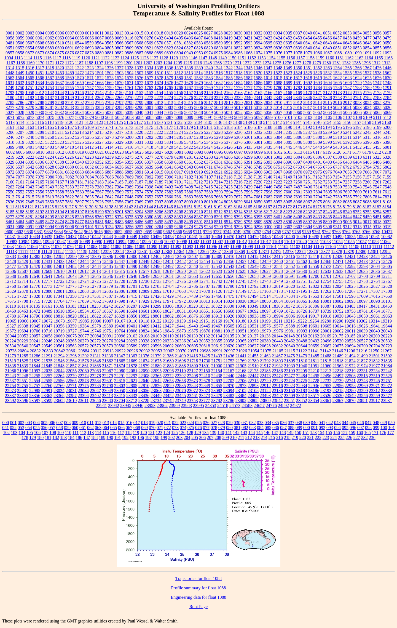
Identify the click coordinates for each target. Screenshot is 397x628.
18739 (325, 311)
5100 (278, 117)
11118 (34, 251)
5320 (29, 142)
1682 (218, 82)
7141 (277, 177)
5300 (238, 137)
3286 (99, 107)
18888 (204, 316)
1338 (188, 67)
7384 (119, 187)
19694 (22, 331)
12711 (386, 276)
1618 (307, 77)
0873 (39, 52)
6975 (317, 172)
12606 (10, 271)
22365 (156, 375)
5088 (179, 117)
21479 (301, 355)
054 (28, 427)
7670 (228, 197)
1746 (367, 82)
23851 (289, 400)
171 (375, 432)
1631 (10, 82)
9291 (228, 226)
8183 (376, 206)
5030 (39, 112)
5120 (69, 122)
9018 (377, 221)
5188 (268, 127)
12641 (46, 276)
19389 (107, 326)
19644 (386, 326)
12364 (178, 251)
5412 (89, 147)
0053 (347, 33)
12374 (300, 251)
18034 (253, 301)
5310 (337, 137)
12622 (204, 271)
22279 (107, 375)
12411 (240, 256)
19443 (192, 326)
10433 (22, 236)
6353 (109, 162)
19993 (301, 331)
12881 (59, 291)
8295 (49, 216)
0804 (99, 48)
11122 (58, 251)
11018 (277, 241)
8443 (337, 216)
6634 (109, 167)
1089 (347, 52)
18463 (22, 311)
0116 (129, 38)
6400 (307, 162)
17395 (119, 296)
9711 (197, 231)
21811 (313, 360)
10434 (34, 236)
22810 (143, 385)
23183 (301, 390)
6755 (317, 167)
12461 (289, 261)
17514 (265, 296)
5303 (268, 137)
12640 (34, 276)
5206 (10, 132)
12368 (227, 251)
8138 (108, 206)
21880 (156, 365)
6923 (238, 172)
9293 (238, 226)
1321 (69, 67)
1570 (79, 77)
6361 (188, 162)
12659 (265, 276)
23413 (107, 395)
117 (121, 432)
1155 (281, 57)
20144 (277, 336)
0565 (109, 43)
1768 (198, 87)
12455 (216, 261)
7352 (59, 187)
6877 (39, 172)
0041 (317, 33)
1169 (30, 62)
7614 (19, 197)
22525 (386, 375)
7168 (69, 182)
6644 (198, 167)
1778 (258, 87)
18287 (131, 306)
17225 (313, 291)
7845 (29, 201)
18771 (386, 311)
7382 (109, 187)
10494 (301, 236)
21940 (301, 365)
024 (190, 422)
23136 (277, 390)
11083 (92, 246)
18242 (107, 306)
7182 (89, 182)
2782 (367, 97)
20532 (386, 341)
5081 (109, 117)
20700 (362, 346)
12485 (107, 266)
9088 (19, 226)
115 (106, 432)
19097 (107, 321)
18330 (228, 306)
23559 (374, 395)
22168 (240, 370)
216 (279, 437)
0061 (39, 38)
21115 (289, 350)
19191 (253, 321)
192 (125, 437)
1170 (40, 62)
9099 (79, 226)
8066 (297, 201)
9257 (139, 226)
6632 (89, 167)
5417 (139, 147)
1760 (119, 87)
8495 (158, 221)
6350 (89, 162)
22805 (131, 385)
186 (79, 437)
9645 (88, 231)
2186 (39, 97)
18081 (325, 301)
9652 (118, 231)
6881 (59, 172)
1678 (188, 82)
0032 (258, 33)
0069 (119, 38)
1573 (109, 77)
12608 (34, 271)
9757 (286, 231)
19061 (374, 316)
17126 (216, 291)
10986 (48, 241)
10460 (180, 236)
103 (14, 432)
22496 (325, 375)
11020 (301, 241)
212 (248, 437)
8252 (357, 211)
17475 (228, 296)
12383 (10, 256)
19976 (277, 331)
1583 (208, 77)
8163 (228, 206)
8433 (317, 216)
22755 (22, 385)
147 (275, 432)
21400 (180, 355)
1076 (277, 52)
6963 (268, 172)
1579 (168, 77)
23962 (162, 405)
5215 (99, 132)
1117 (57, 57)
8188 (19, 211)
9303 (297, 226)
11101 (271, 246)
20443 (277, 341)
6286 (238, 157)
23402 (95, 395)
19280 (325, 321)
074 (183, 427)
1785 (327, 87)
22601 (107, 380)
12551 (277, 266)
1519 (248, 72)
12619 (168, 271)
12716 (34, 281)
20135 (228, 336)
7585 (178, 192)
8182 (367, 206)
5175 (148, 127)
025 (198, 422)
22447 (253, 375)
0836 (277, 48)
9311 (337, 226)
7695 (277, 197)
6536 (10, 167)
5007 (208, 107)
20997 (229, 350)
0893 (168, 52)
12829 (10, 291)
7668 (218, 197)
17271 (362, 291)
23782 (216, 400)
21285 (22, 355)
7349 (49, 187)
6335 (29, 162)
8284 (39, 216)
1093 (387, 52)
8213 (228, 211)
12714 (22, 281)
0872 (29, 52)
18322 (216, 306)
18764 (374, 311)
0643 (327, 43)
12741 (204, 281)
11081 (80, 246)
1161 (339, 57)
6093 (198, 152)
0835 (268, 48)
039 (306, 422)
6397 (297, 162)
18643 (192, 311)
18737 (313, 311)
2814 (178, 102)
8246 (337, 211)
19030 (338, 316)
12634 (350, 271)
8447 (357, 216)
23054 (131, 390)
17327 (22, 296)
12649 (143, 276)
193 (133, 437)
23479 (216, 395)
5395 (357, 142)
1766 (178, 87)
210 (233, 437)
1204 (167, 62)
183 (63, 437)
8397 (268, 216)
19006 (289, 316)
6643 (188, 167)
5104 (317, 117)
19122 (156, 321)
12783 (156, 286)
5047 (188, 112)
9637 (68, 231)
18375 (301, 306)
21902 (228, 365)
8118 (19, 206)
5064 (337, 112)
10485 (265, 236)
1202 (147, 62)
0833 (248, 48)
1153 (261, 57)
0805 (109, 48)
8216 (258, 211)
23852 (301, 400)
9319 (387, 226)
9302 (287, 226)
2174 (347, 92)
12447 (119, 261)
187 (86, 437)
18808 (46, 316)
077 (206, 427)
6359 (168, 162)
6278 (158, 157)
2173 (337, 92)
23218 (338, 390)
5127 (138, 122)
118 (128, 432)
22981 (22, 390)
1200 (128, 62)
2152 (139, 92)
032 (252, 422)
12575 (338, 266)
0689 (49, 48)
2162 (228, 92)
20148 (289, 336)
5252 (69, 137)
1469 (69, 72)
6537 (19, 167)
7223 (287, 182)
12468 (325, 261)
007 (59, 422)
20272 (95, 341)
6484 (357, 162)
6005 (20, 152)
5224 (178, 132)
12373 (288, 251)
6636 (119, 167)
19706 (34, 331)
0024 (188, 33)
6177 (357, 152)
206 (202, 437)
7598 (268, 192)
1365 (347, 67)
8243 (327, 211)
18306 (167, 306)
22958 (350, 385)
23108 (253, 390)
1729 (357, 82)
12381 (373, 251)
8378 (139, 216)
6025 (139, 152)
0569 (148, 43)
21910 (253, 365)
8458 (387, 216)
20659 (313, 346)
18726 (301, 311)
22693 (216, 380)
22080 (119, 370)
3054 (367, 102)
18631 (180, 311)
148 (282, 432)
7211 (188, 182)
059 (67, 427)
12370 (251, 251)
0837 (287, 48)
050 (391, 422)
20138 (264, 336)
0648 (367, 43)
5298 (218, 137)
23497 (277, 395)
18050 (265, 301)
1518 (238, 72)
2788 (39, 102)
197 (148, 437)
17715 (34, 301)
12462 (301, 261)
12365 (191, 251)
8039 (238, 201)
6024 (129, 152)
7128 (238, 177)
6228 (89, 157)
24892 (283, 405)
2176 (367, 92)
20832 (35, 350)
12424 (374, 256)
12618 (156, 271)
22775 (83, 385)
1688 (277, 82)
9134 (109, 226)
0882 (119, 52)
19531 (253, 326)
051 (5, 427)
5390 (327, 142)
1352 (317, 67)
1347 (268, 67)
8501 (198, 221)
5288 (198, 137)
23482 (228, 395)
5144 (297, 122)
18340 (240, 306)
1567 (49, 77)
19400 (119, 326)
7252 (317, 182)
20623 (240, 346)
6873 (19, 172)
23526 (325, 395)
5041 (148, 112)
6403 (327, 162)
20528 (374, 341)
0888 (148, 52)
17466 (216, 296)
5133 (188, 122)
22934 (301, 385)
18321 (204, 306)
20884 (83, 350)
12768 (10, 286)
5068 (377, 112)
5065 (347, 112)
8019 (208, 201)
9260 (148, 226)
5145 (307, 122)
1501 (99, 72)
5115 (30, 122)
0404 (168, 38)
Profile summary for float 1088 (198, 588)
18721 (289, 311)
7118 (228, 177)
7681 (258, 197)
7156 (357, 177)
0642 (317, 43)
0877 (79, 52)
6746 (228, 167)
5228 (218, 132)
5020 (337, 107)
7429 (248, 187)
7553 (29, 192)
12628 (277, 271)
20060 (59, 336)
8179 (347, 206)
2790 (59, 102)
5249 (39, 137)
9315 (367, 226)
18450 (386, 306)
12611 (71, 271)
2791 (69, 102)
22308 (143, 375)
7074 (10, 177)
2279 (218, 97)
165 (367, 432)
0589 (218, 43)
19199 (265, 321)
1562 (387, 72)
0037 (297, 33)
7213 (208, 182)
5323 (59, 142)
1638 (69, 82)
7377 (79, 187)
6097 (238, 152)
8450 (367, 216)
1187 (79, 62)
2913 (307, 102)
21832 (374, 360)
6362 (198, 162)
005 (44, 422)
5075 (49, 117)
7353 (69, 187)
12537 (180, 266)
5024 (367, 107)
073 (175, 427)
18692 (253, 311)
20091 (107, 336)
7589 (208, 192)
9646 (98, 231)
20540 (22, 346)
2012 (39, 92)
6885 (99, 172)
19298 (349, 321)
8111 (10, 206)
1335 (158, 67)
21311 (95, 355)
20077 (83, 336)
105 (29, 432)
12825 (350, 286)
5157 (356, 122)
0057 (387, 33)
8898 (317, 221)
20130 (192, 336)
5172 (119, 127)
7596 (248, 192)
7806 (367, 197)
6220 (19, 157)
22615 (119, 380)
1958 (29, 92)
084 (260, 427)
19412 (156, 326)
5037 (109, 112)
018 (144, 422)
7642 (109, 197)
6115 (307, 152)
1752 (39, 87)
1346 (258, 67)
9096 (69, 226)
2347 (317, 97)
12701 (325, 276)
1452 (49, 72)
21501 (374, 355)
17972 (180, 301)
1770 (218, 87)
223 (326, 437)
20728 (11, 350)
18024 (228, 301)
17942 (156, 301)
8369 (99, 216)
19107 (119, 321)
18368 (277, 306)
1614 (268, 77)
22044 (59, 370)
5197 (357, 127)
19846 (168, 331)
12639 (22, 276)
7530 (337, 187)
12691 (289, 276)
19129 (168, 321)
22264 (59, 375)
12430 (34, 261)
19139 (180, 321)
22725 (301, 380)
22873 (240, 385)
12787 (204, 286)
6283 (208, 157)
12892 (156, 291)
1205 (177, 62)
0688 (39, 48)
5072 (20, 117)
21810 (301, 360)
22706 (240, 380)
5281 (139, 137)
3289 (129, 107)
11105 (318, 246)
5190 (287, 127)
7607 (347, 192)
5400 (19, 147)
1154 (271, 57)
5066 (357, 112)
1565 (29, 77)
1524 (297, 72)
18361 (264, 306)
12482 (71, 266)
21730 (204, 360)
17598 (350, 296)
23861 (325, 400)
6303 (287, 157)
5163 (29, 127)
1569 (69, 77)
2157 (188, 92)
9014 (357, 221)
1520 (258, 72)
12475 (374, 261)
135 (205, 432)
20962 (168, 350)
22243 (10, 375)
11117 (23, 251)
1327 (119, 67)
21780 (253, 360)
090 (306, 427)
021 (167, 422)
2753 (337, 97)
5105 (327, 117)
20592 (143, 346)
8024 (218, 201)
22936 (313, 385)
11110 (365, 246)
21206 (349, 350)
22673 (192, 380)
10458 (168, 236)
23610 (71, 400)
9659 (147, 231)
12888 (131, 291)
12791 (240, 286)
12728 (119, 281)
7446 (268, 187)
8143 (138, 206)
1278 (306, 62)
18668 (228, 311)
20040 (374, 331)
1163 (359, 57)
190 (109, 437)
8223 (287, 211)
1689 (287, 82)
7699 (297, 197)
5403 (49, 147)
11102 (283, 246)
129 (197, 432)
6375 (208, 162)
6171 (347, 152)
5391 (337, 142)
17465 (204, 296)
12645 (95, 276)
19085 (83, 321)
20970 (180, 350)
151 (305, 432)
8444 (347, 216)
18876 (192, 316)
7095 (159, 177)
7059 (357, 172)
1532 (327, 72)
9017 (367, 221)
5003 (168, 107)
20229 (22, 341)
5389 (317, 142)
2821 (248, 102)
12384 (22, 256)
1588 (258, 77)
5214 (89, 132)
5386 (297, 142)
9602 (18, 231)
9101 (89, 226)
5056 (268, 112)
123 (159, 432)
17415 (131, 296)
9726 (207, 231)
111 (76, 432)
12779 (107, 286)
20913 (108, 350)
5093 (228, 117)
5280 (129, 137)
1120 (85, 57)
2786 (19, 102)
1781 (287, 87)
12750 (289, 281)
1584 (218, 77)
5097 (258, 117)
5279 (119, 137)
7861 (69, 201)
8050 (258, 201)
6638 (139, 167)
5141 (267, 122)
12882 (71, 291)
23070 (180, 390)
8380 (148, 216)
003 (28, 422)
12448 (131, 261)
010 (82, 422)
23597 (34, 400)
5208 (29, 132)
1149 (222, 57)
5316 (377, 137)
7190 (168, 182)
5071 (10, 117)
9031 (10, 226)
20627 (253, 346)
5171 (109, 127)
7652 (148, 197)
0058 (10, 38)
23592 (10, 400)
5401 (29, 147)
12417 (301, 256)
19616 (350, 326)
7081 (59, 177)
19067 (35, 321)
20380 (265, 341)
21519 (10, 360)
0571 (168, 43)
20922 (120, 350)
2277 (198, 97)
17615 (374, 296)
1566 (39, 77)
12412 (253, 256)
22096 (168, 370)
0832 (238, 48)
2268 (109, 97)
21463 (265, 355)
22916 (277, 385)
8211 (208, 211)
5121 (78, 122)
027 (214, 422)
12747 (253, 281)
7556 (39, 192)
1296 (366, 62)
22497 (338, 375)
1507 (139, 72)
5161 (10, 127)
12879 (34, 291)
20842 (59, 350)
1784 (317, 87)
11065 (20, 246)
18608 (156, 311)
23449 (156, 395)
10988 (72, 241)
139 (213, 432)
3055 (377, 102)
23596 (22, 400)
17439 (192, 296)
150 (298, 432)
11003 (205, 241)
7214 (218, 182)
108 (52, 432)
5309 (327, 137)
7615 (29, 197)
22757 (34, 385)
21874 (119, 365)
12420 (338, 256)
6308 (337, 157)
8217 (268, 211)
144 (251, 432)
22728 (313, 380)
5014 (277, 107)
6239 (109, 157)
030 (237, 422)
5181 (208, 127)
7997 (158, 201)
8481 (99, 221)
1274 (266, 62)
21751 (216, 360)
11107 (342, 246)
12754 (325, 281)
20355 (216, 341)
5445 (287, 147)
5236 (297, 132)
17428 (156, 296)
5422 (188, 147)
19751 (107, 331)
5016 (297, 107)
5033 (69, 112)
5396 (367, 142)
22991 (46, 390)
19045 (350, 316)
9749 (237, 231)
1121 (95, 57)
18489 (46, 311)
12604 (374, 266)
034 (268, 422)
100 (383, 427)
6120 (337, 152)
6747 (238, 167)
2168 (287, 92)
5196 (347, 127)
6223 (39, 157)
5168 (79, 127)
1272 (247, 62)
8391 (218, 216)
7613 (10, 197)
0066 (89, 38)
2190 (79, 97)
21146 (337, 350)
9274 (188, 226)
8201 (119, 211)
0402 (158, 38)
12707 (350, 276)
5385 (287, 142)
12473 (362, 261)
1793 (10, 92)
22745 (374, 380)
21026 (241, 350)
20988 (205, 350)
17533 (277, 296)
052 (13, 427)
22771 (71, 385)
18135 (34, 306)
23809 (265, 400)
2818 (218, 102)
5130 (158, 122)
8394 (248, 216)
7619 (49, 197)
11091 (164, 246)
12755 (338, 281)
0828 (198, 48)
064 (106, 427)
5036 (99, 112)
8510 (208, 221)
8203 (129, 211)
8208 (178, 211)
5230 (238, 132)
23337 (10, 395)
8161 (208, 206)
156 (336, 432)
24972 (295, 405)
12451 (168, 261)
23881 (362, 400)
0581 (178, 43)
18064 (289, 301)
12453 (192, 261)
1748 (387, 82)
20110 (168, 336)
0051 (327, 33)
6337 (49, 162)
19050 (362, 316)
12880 (46, 291)
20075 (71, 336)
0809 (129, 48)
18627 (168, 311)
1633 (29, 82)
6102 (278, 152)
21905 (240, 365)
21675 (156, 360)
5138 (237, 122)
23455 (180, 395)
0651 (10, 48)
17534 (289, 296)
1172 (59, 62)
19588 (289, 326)
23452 (168, 395)
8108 (387, 201)
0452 (287, 38)
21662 (107, 360)
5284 (168, 137)
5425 (218, 147)
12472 (350, 261)
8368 (89, 216)
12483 (83, 266)
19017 (313, 316)
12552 (289, 266)
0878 (89, 52)
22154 (216, 370)
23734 (156, 400)
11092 (175, 246)
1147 (202, 57)
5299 (228, 137)
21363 (131, 355)
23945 (125, 405)
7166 (49, 182)
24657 (259, 405)
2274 (168, 97)
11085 (116, 246)
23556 (362, 395)
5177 (168, 127)
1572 (99, 77)
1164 (368, 57)
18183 (70, 306)
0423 (268, 38)
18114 (22, 306)
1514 (198, 72)
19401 (131, 326)
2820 (238, 102)
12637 (386, 271)
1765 (168, 87)
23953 (149, 405)
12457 (240, 261)
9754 (266, 231)
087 (283, 427)
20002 (338, 331)
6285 (228, 157)
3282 (59, 107)
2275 (178, 97)
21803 (277, 360)
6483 (347, 162)
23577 (386, 395)
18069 (313, 301)
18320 (192, 306)
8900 (337, 221)
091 (314, 427)
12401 (143, 256)
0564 (99, 43)
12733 (156, 281)
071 (160, 427)
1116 (47, 57)
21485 (313, 355)
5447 (307, 147)
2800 (148, 102)
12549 (253, 266)
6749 (258, 167)
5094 (238, 117)
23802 (240, 400)
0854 (367, 48)
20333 (168, 341)
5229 (228, 132)
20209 (374, 336)
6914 (148, 172)
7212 (198, 182)
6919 (198, 172)
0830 (218, 48)
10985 (36, 241)
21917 (265, 365)
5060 (297, 112)
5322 (49, 142)
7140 (267, 177)
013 (106, 422)
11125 (70, 251)
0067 (99, 38)
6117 (317, 152)
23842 (277, 400)
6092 (188, 152)
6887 (109, 172)
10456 (156, 236)
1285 (356, 62)
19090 (95, 321)
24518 (222, 405)
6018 (69, 152)
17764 (59, 301)
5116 (39, 122)
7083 (79, 177)
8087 (357, 201)
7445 (258, 187)
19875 (192, 331)
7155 (347, 177)
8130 (89, 206)
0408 (208, 38)
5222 (158, 132)
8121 (29, 206)
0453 (297, 38)
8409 (307, 216)
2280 (228, 97)
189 (102, 437)
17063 (180, 291)
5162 (19, 127)
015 (121, 422)
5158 (366, 122)
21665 (119, 360)
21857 (71, 365)
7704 (317, 197)
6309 (347, 157)
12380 (360, 251)
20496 (325, 341)
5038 (119, 112)
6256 (119, 157)
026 (206, 422)
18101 (386, 301)
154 (321, 432)
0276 (148, 38)
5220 (139, 132)
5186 (248, 127)
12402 (156, 256)
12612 (83, 271)
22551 (22, 380)
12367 (215, 251)
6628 (49, 167)
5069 (387, 112)
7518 (327, 187)
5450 (337, 147)
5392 (347, 142)
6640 (158, 167)
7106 (198, 177)
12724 (83, 281)
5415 (119, 147)
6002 (10, 152)
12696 (301, 276)
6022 (109, 152)
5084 (139, 117)
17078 (204, 291)
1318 (49, 67)
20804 (23, 350)
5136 (217, 122)
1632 (19, 82)
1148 (212, 57)
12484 (95, 266)
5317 (387, 137)
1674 (158, 82)
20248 (59, 341)
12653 (192, 276)
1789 (367, 87)
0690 (59, 48)
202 (171, 437)
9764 (346, 231)
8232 (307, 211)
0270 (139, 38)
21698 (180, 360)
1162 (349, 57)
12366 (203, 251)
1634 (39, 82)
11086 (128, 246)
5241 (347, 132)
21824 (350, 360)
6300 (258, 157)
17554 (325, 296)
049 (383, 422)
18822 (95, 316)
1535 (347, 72)
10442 (95, 236)
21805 (289, 360)
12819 (277, 286)
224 (333, 437)
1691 (297, 82)
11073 (44, 246)
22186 (277, 370)
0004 (39, 33)
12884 (95, 291)
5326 (89, 142)
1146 (193, 57)
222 (318, 437)
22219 (350, 370)
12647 (119, 276)
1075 (268, 52)
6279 (168, 157)
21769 (240, 360)
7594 (228, 192)
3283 (69, 107)
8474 (59, 221)
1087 (327, 52)
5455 (377, 147)
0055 (367, 33)
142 (236, 432)
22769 (59, 385)
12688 (277, 276)
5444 (277, 147)
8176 (327, 206)
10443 (107, 236)
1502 (109, 72)
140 (221, 432)
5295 (208, 137)
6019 (79, 152)
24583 (247, 405)
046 (360, 422)
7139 (257, 177)
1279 (316, 62)
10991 (108, 241)
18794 (22, 316)
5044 (158, 112)
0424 (277, 38)
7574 (139, 192)
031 (245, 422)
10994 (133, 241)
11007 (217, 241)
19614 (338, 326)
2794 (89, 102)
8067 (307, 201)
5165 (49, 127)
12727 (107, 281)
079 (221, 427)
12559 (313, 266)
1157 (300, 57)
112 (83, 432)
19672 (10, 331)
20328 (143, 341)
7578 (158, 192)
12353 (106, 251)
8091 (377, 201)
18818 (59, 316)
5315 (367, 137)
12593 (362, 266)
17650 (386, 296)
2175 (357, 92)
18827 (107, 316)
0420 (238, 38)
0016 (148, 33)
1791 (387, 87)
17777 (71, 301)
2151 (129, 92)
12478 (22, 266)
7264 (19, 187)
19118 (143, 321)
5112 (387, 117)
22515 (362, 375)
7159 (386, 177)
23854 (313, 400)
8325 (69, 216)
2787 (29, 102)
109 (60, 432)
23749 (180, 400)
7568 (109, 192)
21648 (95, 360)
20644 (301, 346)
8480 (89, 221)
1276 (286, 62)
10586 (362, 236)
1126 (144, 57)
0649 (377, 43)
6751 (277, 167)
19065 (10, 321)
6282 (198, 157)
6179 (367, 152)
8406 (287, 216)
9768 (376, 231)
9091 (29, 226)
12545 (240, 266)
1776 (238, 87)
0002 (19, 33)
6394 (277, 162)
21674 (143, 360)
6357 (148, 162)
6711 (208, 167)
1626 (377, 77)
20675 (338, 346)
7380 (99, 187)
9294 (248, 226)
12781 (131, 286)
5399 (10, 147)
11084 (104, 246)
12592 (350, 266)
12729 (131, 281)
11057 (361, 241)
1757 (89, 87)
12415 (277, 256)
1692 (307, 82)
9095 (59, 226)
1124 (124, 57)
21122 (301, 350)
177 (390, 432)
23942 (113, 405)
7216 (238, 182)
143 (244, 432)
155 (329, 432)
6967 (277, 172)
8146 (168, 206)
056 (44, 427)
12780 (119, 286)
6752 (287, 167)
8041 (248, 201)
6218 (386, 152)
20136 (240, 336)
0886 (129, 52)
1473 (89, 72)
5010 (238, 107)
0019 (168, 33)
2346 (307, 97)
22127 (192, 370)
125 (174, 432)
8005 (168, 201)
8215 (248, 211)
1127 (154, 57)
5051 (228, 112)
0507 (29, 43)
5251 (59, 137)
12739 (192, 281)
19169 (216, 321)
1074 (258, 52)
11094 (199, 246)
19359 (71, 326)
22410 (204, 375)
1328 (129, 67)
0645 (347, 43)
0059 (19, 38)
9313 (357, 226)
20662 (325, 346)
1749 (10, 87)
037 (291, 422)
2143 (49, 92)
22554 (34, 380)
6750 (268, 167)
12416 (289, 256)
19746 (95, 331)
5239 (327, 132)
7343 (29, 187)
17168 (265, 291)
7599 (277, 192)
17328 (34, 296)
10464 (216, 236)
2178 (377, 92)
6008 (30, 152)
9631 (38, 231)
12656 (228, 276)
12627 (265, 271)
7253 (327, 182)
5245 (387, 132)
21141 (313, 350)
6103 (288, 152)
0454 (307, 38)
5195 (337, 127)
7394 (139, 187)
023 (183, 422)
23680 (107, 400)
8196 (69, 211)
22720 (265, 380)
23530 (338, 395)
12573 (325, 266)
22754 (10, 385)
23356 (34, 395)
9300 (268, 226)
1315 (19, 67)
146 (267, 432)
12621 (192, 271)
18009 (192, 301)
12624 (228, 271)
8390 (208, 216)
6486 (377, 162)
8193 (49, 211)
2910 (277, 102)
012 (98, 422)
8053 (277, 201)
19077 (71, 321)
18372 (289, 306)
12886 (119, 291)
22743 (362, 380)
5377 (228, 142)
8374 (119, 216)
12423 (362, 256)
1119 (76, 57)
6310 (357, 157)
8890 (287, 221)
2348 (327, 97)
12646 (107, 276)
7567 (99, 192)
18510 (59, 311)
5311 (347, 137)
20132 (204, 336)
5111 (377, 117)
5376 (218, 142)
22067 (107, 370)
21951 (313, 365)
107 (45, 432)
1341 (218, 67)
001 (13, 422)
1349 (287, 67)
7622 (69, 197)
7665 (198, 197)
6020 (89, 152)
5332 (148, 142)
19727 (71, 331)
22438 (216, 375)
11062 (385, 241)
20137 (252, 336)
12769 (22, 286)
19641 (374, 326)
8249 (347, 211)
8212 (218, 211)
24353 (210, 405)
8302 (59, 216)
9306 (327, 226)
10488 (277, 236)
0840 (307, 48)
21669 (131, 360)
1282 (346, 62)
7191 (178, 182)
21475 (289, 355)
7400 (158, 187)
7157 (367, 177)
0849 (327, 48)
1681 (208, 82)
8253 (367, 211)
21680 (168, 360)
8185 (10, 211)
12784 (168, 286)
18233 (95, 306)
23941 (101, 405)
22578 (83, 380)
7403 (168, 187)
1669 (109, 82)
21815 (325, 360)
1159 (320, 57)
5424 (208, 147)
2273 (158, 97)
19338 (22, 326)
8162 (218, 206)
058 (59, 427)
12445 (95, 261)
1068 (248, 52)
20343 (192, 341)
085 (268, 427)
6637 (129, 167)
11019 (289, 241)
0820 (139, 48)
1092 (377, 52)
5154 (327, 122)
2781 (357, 97)
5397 (377, 142)
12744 (228, 281)
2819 (228, 102)
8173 (297, 206)
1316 (29, 67)
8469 (39, 221)
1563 (10, 77)
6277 (148, 157)
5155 (336, 122)
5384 (277, 142)
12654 (204, 276)
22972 (386, 385)
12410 (228, 256)
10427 (387, 231)
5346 (208, 142)
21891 (204, 365)
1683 (228, 82)
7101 (179, 177)
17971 (168, 301)
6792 (347, 167)
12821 (301, 286)
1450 (29, 72)
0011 (99, 33)
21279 (10, 355)
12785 (180, 286)
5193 (317, 127)
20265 (71, 341)
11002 (193, 241)
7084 (89, 177)
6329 (10, 162)
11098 (235, 246)
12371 (263, 251)
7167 (59, 182)
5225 (188, 132)
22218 (338, 370)
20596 (156, 346)
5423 (198, 147)
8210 (198, 211)
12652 (180, 276)
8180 (357, 206)
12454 (204, 261)
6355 (129, 162)
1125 (134, 57)
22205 (301, 370)
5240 (337, 132)
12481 (59, 266)
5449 (327, 147)
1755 (69, 87)
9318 (377, 226)
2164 (248, 92)
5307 (307, 137)
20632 (277, 346)
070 (152, 427)
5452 (357, 147)
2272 (148, 97)
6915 (158, 172)
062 (90, 427)
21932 (277, 365)
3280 (39, 107)
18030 (240, 301)
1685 (248, 82)
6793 (357, 167)
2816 (198, 102)
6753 (297, 167)
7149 (287, 177)
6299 (248, 157)
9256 (129, 226)
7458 (277, 187)
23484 (240, 395)
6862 (387, 167)
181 (48, 437)
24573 (234, 405)
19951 (240, 331)
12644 (83, 276)
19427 (168, 326)
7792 (357, 197)
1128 (164, 57)
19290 (337, 321)
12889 (143, 291)
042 (329, 422)
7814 (377, 197)
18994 (277, 316)
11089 (140, 246)
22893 (253, 385)
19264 (313, 321)
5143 (287, 122)
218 (287, 437)
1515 (208, 72)
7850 (49, 201)
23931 (386, 400)
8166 (257, 206)
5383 (268, 142)
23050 (119, 390)
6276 (139, 157)
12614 (107, 271)
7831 (387, 197)
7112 (218, 177)
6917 (178, 172)
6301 (268, 157)
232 (364, 437)
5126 (128, 122)
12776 (83, 286)
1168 (20, 62)
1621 (327, 77)
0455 (317, 38)
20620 (228, 346)
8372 (109, 216)
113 (90, 432)
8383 (178, 216)
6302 (277, 157)
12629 (289, 271)
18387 (325, 306)
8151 (188, 206)
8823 (277, 221)
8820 (268, 221)
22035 (46, 370)
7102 (188, 177)
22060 (83, 370)
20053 (22, 336)
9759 (306, 231)
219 (295, 437)
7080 (49, 177)
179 (32, 437)
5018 (317, 107)
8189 (29, 211)
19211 (277, 321)
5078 (79, 117)
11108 (354, 246)
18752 (338, 311)
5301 (248, 137)
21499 (362, 355)
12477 (10, 266)
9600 (8, 231)
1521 (268, 72)
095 (345, 427)
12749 (277, 281)
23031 (71, 390)
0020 (178, 33)
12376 (312, 251)
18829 (119, 316)
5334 (168, 142)
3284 (79, 107)
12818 (265, 286)
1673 (148, 82)
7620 (59, 197)
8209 (188, 211)
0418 (218, 38)
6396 (287, 162)
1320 (59, 67)
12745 (240, 281)
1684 (238, 82)
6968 (287, 172)
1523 (287, 72)
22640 (143, 380)
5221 (148, 132)
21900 (216, 365)
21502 (386, 355)
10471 (240, 236)
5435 (268, 147)
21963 (338, 365)
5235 (287, 132)
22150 (204, 370)
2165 (258, 92)
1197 (98, 62)
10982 (386, 236)
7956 (119, 201)
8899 (327, 221)
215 (272, 437)
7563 (79, 192)
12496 (156, 266)
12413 (265, 256)
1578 (158, 77)
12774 (59, 286)
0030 (238, 33)
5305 (287, 137)
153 (313, 432)
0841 (317, 48)
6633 (99, 167)
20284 (119, 341)
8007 (178, 201)
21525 (22, 360)
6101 (268, 152)
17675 (10, 301)
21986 (10, 370)
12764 (374, 281)
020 (160, 422)
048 (376, 422)
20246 (46, 341)
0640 (297, 43)
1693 (317, 82)
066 (121, 427)
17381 (95, 296)
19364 (83, 326)
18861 (156, 316)
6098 (248, 152)
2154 (158, 92)
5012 (258, 107)
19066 (22, 321)
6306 (317, 157)
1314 (10, 67)
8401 (277, 216)
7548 (387, 187)
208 (217, 437)
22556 (59, 380)
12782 (143, 286)
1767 (188, 87)
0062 (49, 38)
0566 (119, 43)
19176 (228, 321)
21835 (386, 360)
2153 (148, 92)
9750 (247, 231)
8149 (178, 206)
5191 (297, 127)
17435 (180, 296)
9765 (356, 231)
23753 (192, 400)
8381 (158, 216)
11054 (337, 241)
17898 (119, 301)
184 (71, 437)
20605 (192, 346)
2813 (168, 102)
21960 (325, 365)
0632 (277, 43)
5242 (357, 132)
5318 (10, 142)
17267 (350, 291)
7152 (317, 177)
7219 (248, 182)
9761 (316, 231)
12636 (374, 271)
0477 (367, 38)
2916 (337, 102)
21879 (143, 365)
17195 (301, 291)
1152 (251, 57)
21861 (83, 365)
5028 (19, 112)
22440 (228, 375)
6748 (248, 167)
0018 (158, 33)
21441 (240, 355)
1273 (257, 62)
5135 (207, 122)
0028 (218, 33)
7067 (377, 172)
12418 (313, 256)
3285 (89, 107)
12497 (168, 266)
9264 (158, 226)
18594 (131, 311)
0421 (248, 38)
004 (36, 422)
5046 (178, 112)
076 (198, 427)
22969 (362, 385)
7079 (40, 177)
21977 (374, 365)
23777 (204, 400)
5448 (317, 147)
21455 (253, 355)
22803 (119, 385)
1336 (168, 67)
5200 (387, 127)
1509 (148, 72)
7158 (376, 177)
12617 (143, 271)
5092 (218, 117)
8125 (49, 206)
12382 (385, 251)
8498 (178, 221)
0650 (387, 43)
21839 (22, 365)
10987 (60, 241)
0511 (69, 43)
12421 (350, 256)
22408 (192, 375)
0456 (327, 38)
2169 (297, 92)
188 (94, 437)
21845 (46, 365)
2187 (49, 97)
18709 (277, 311)
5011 (248, 107)
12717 (46, 281)
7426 (238, 187)
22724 (289, 380)
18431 (374, 306)
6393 (268, 162)
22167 (228, 370)
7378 (89, 187)
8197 (79, 211)
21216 (361, 350)
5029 (29, 112)
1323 (89, 67)
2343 (277, 97)
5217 (119, 132)
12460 (277, 261)
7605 (327, 192)
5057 (277, 112)
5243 (367, 132)
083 (252, 427)
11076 (68, 246)
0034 (277, 33)
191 (117, 437)
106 (37, 432)
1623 (347, 77)
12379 (348, 251)
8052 (268, 201)
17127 (228, 291)
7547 (377, 187)
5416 (129, 147)
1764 (158, 87)
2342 (268, 97)
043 (337, 422)
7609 (357, 192)
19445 (204, 326)
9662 (167, 231)
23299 (362, 390)
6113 (298, 152)
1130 (183, 57)
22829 (168, 385)
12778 (95, 286)
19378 (95, 326)
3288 (119, 107)
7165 (39, 182)
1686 (258, 82)
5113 (10, 122)
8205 (148, 211)
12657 (240, 276)
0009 (79, 33)
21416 (192, 355)
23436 (143, 395)
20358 (228, 341)
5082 (119, 117)
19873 (180, 331)
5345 (198, 142)
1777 (248, 87)
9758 (296, 231)
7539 (347, 187)
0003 (29, 33)
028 (221, 422)
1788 (357, 87)
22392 (180, 375)
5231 (248, 132)
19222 (301, 321)
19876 (204, 331)
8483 (119, 221)
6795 (377, 167)
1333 (139, 67)
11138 (82, 251)
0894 (178, 52)
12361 (142, 251)
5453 (367, 147)
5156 (346, 122)
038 (299, 422)
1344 (238, 67)
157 (344, 432)
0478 (377, 38)
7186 (129, 182)
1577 (148, 77)
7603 (307, 192)
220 (302, 437)
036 (283, 422)
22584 (95, 380)
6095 (218, 152)
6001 (387, 147)
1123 (115, 57)
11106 (330, 246)
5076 (59, 117)
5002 (158, 107)
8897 (307, 221)
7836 (10, 201)
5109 (367, 117)
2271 (139, 97)
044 (345, 422)
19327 (10, 326)
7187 (139, 182)
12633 (338, 271)
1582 (198, 77)
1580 (178, 77)
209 (225, 437)
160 (359, 432)
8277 (10, 216)
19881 (216, 331)
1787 (347, 87)
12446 (107, 261)
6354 (119, 162)
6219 (10, 157)
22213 (325, 370)
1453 (59, 72)
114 (98, 432)
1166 (388, 57)
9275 (198, 226)
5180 (198, 127)
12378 (336, 251)
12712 (10, 281)
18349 (252, 306)
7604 (317, 192)
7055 (347, 172)
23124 (265, 390)
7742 (327, 197)
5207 (19, 132)
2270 (129, 97)
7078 (30, 177)
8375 (129, 216)
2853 (258, 102)
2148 (99, 92)
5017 (307, 107)
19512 (240, 326)
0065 (79, 38)
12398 (119, 256)
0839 (297, 48)
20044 (10, 336)
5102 (298, 117)
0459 (357, 38)
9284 (208, 226)
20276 (107, 341)
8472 (49, 221)
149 (290, 432)
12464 (313, 261)
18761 (362, 311)
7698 (287, 197)
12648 (131, 276)
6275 (129, 157)
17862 (95, 301)
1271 (237, 62)
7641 (99, 197)
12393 (83, 256)
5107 (347, 117)
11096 (211, 246)
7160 (10, 182)
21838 (10, 365)
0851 (337, 48)
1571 (89, 77)
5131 (168, 122)
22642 (156, 380)
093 (329, 427)
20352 (204, 341)
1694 (327, 82)
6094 (208, 152)
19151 (204, 321)
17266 (338, 291)
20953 (156, 350)
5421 (178, 147)
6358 (158, 162)
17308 (386, 291)
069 (144, 427)
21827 (362, 360)
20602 (168, 346)
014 (113, 422)
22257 (46, 375)
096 (353, 427)
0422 (258, 38)
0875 (59, 52)
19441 (180, 326)
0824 (178, 48)
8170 (277, 206)
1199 (118, 62)
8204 (139, 211)
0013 (119, 33)
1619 (317, 77)
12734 (168, 281)
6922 (228, 172)
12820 (289, 286)
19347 (46, 326)
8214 (238, 211)
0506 (19, 43)
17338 (46, 296)
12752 (313, 281)
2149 (109, 92)
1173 (69, 62)
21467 (277, 355)
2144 (59, 92)
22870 (228, 385)
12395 (95, 256)
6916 (168, 172)
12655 (216, 276)
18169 (58, 306)
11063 (8, 246)
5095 (248, 117)
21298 (71, 355)
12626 (253, 271)
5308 (317, 137)
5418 (148, 147)
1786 (337, 87)
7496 (307, 187)
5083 (129, 117)
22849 (204, 385)
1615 (277, 77)
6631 (79, 167)
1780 (277, 87)
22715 (253, 380)
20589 (131, 346)
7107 (208, 177)
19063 (386, 316)
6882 (69, 172)
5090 (198, 117)
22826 (156, 385)
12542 (216, 266)
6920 (208, 172)
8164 (238, 206)
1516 (218, 72)
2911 (287, 102)
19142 (192, 321)
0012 (109, 33)
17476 (240, 296)
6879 (49, 172)
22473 (265, 375)
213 (256, 437)
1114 (28, 57)
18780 (10, 316)
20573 (95, 346)
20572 (83, 346)
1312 (376, 62)
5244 (377, 132)
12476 (386, 261)
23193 (325, 390)
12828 (386, 286)
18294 (143, 306)
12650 (156, 276)
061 (82, 427)
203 (179, 437)
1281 (336, 62)
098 (368, 427)
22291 (119, 375)
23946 (137, 405)
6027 (159, 152)
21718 (192, 360)
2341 (258, 97)
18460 (10, 311)
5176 (158, 127)
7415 (208, 187)
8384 (188, 216)
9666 (177, 231)
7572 (129, 192)
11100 (259, 246)
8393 (238, 216)
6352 (99, 162)
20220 (386, 336)
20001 (325, 331)
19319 (386, 321)
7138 (247, 177)
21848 (59, 365)
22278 (95, 375)
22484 (301, 375)
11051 (313, 241)
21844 (34, 365)
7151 (307, 177)
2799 (139, 102)
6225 (59, 157)
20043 (386, 331)
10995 (145, 241)
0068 (109, 38)
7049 (337, 172)
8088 (367, 201)
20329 (156, 341)
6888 (119, 172)
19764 (119, 331)
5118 (49, 122)
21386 (168, 355)
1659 (79, 82)
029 (229, 422)
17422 (143, 296)
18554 (83, 311)
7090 (139, 177)
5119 (59, 122)
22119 (180, 370)
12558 (301, 266)
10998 (181, 241)
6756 (327, 167)
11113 (11, 251)
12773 (46, 286)
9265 (168, 226)
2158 (198, 92)
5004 (178, 107)
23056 (143, 390)
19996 (313, 331)
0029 (228, 33)
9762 (326, 231)
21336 (107, 355)
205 (194, 437)
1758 (99, 87)
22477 (289, 375)
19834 (143, 331)
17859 (83, 301)
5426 (228, 147)
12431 (46, 261)
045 (353, 422)
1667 (89, 82)
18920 (228, 316)
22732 (325, 380)
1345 (248, 67)
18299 (155, 306)
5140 (257, 122)
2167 (277, 92)
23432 (131, 395)
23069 (168, 390)
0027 (208, 33)
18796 (34, 316)
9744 (227, 231)
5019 (327, 107)
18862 (168, 316)
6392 (258, 162)
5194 (327, 127)
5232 (258, 132)
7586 (188, 192)
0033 (268, 33)
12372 (275, 251)
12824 (338, 286)
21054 (253, 350)
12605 (386, 266)
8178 (337, 206)
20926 (132, 350)
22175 (253, 370)
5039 (129, 112)
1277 (296, 62)
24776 (271, 405)
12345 (94, 251)
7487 (297, 187)
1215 (187, 62)
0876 (69, 52)
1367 (367, 67)
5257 (99, 137)
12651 (168, 276)
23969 (174, 405)
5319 (19, 142)
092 (322, 427)
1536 (357, 72)
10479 (253, 236)
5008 (218, 107)
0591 (228, 43)
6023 (119, 152)
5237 (307, 132)
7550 (10, 192)
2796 (109, 102)
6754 (307, 167)
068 (136, 427)
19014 (301, 316)
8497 (168, 221)
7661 (178, 197)
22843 (192, 385)
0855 (377, 48)
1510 (158, 72)
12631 (313, 271)
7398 (148, 187)
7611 (377, 192)
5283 (158, 137)
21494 (350, 355)
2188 (59, 97)
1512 (178, 72)
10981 (374, 236)
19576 (265, 326)
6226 (69, 157)
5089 (188, 117)
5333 (158, 142)
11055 (349, 241)
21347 (119, 355)
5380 (248, 142)
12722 (59, 281)
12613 (95, 271)
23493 (265, 395)
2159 (208, 92)
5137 (227, 122)
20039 (362, 331)
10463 (204, 236)
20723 (386, 346)
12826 (362, 286)
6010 (40, 152)
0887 (139, 52)
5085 (149, 117)
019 (152, 422)
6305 (307, 157)
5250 (49, 137)
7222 (277, 182)
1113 (18, 57)
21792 (265, 360)
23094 (228, 390)
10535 (350, 236)
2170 (307, 92)
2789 (49, 102)
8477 (79, 221)
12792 (253, 286)
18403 (349, 306)
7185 (119, 182)
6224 (49, 157)
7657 (158, 197)
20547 (34, 346)
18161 (46, 306)
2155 (168, 92)
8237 (317, 211)
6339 (69, 162)
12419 (325, 256)
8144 (148, 206)
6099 (258, 152)
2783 (377, 97)
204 (187, 437)
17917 (131, 301)
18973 (265, 316)
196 (140, 437)
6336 (39, 162)
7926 (99, 201)
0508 (39, 43)
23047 (95, 390)
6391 (248, 162)
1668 (99, 82)
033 (260, 422)
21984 (386, 365)
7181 (79, 182)
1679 (198, 82)
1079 (307, 52)
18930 (240, 316)
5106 (337, 117)
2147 (89, 92)
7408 (188, 187)
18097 (362, 301)
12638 (10, 276)
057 (52, 427)
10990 (96, 241)
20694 (350, 346)
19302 (362, 321)
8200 (109, 211)
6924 (248, 172)
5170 (99, 127)
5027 (10, 112)
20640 (289, 346)
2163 (238, 92)
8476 (69, 221)
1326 (109, 67)
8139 (118, 206)
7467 (287, 187)
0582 (188, 43)
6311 (367, 157)
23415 (119, 395)
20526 (350, 341)
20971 (192, 350)
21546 (59, 360)
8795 (248, 221)
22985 (34, 390)
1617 (297, 77)
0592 (238, 43)
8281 (29, 216)
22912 (265, 385)
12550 (265, 266)
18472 (34, 311)
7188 (148, 182)
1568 (59, 77)
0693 (89, 48)
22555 (46, 380)
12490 (131, 266)
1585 (228, 77)
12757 (350, 281)
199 (163, 437)
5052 (238, 112)
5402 (39, 147)
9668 (187, 231)
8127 (69, 206)
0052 (337, 33)
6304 (297, 157)
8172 (287, 206)
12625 (240, 271)
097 (360, 427)
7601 (297, 192)
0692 (79, 48)
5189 (277, 127)
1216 (197, 62)
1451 (39, 72)
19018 (325, 316)
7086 (109, 177)
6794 (367, 167)
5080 (99, 117)
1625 (367, 77)
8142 (128, 206)
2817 (208, 102)
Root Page (198, 606)
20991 (217, 350)
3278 (19, 107)
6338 (59, 162)
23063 (156, 390)
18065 (301, 301)
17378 (83, 296)
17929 (143, 301)
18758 (350, 311)
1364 (337, 67)
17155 (253, 291)
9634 (58, 231)
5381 (258, 142)
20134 (216, 336)
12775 (71, 286)
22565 (71, 380)
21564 (71, 360)
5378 (238, 142)
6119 (327, 152)
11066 (32, 246)
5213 (79, 132)
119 (136, 432)
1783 (307, 87)
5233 (268, 132)
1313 (386, 62)
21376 (143, 355)
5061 (307, 112)
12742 (216, 281)
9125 (99, 226)
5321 (39, 142)
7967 (129, 201)
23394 (83, 395)
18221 (82, 306)
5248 (29, 137)
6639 (148, 167)
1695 (337, 82)
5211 (59, 132)
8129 (79, 206)
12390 (71, 256)
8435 (327, 216)
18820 (71, 316)
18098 (374, 301)
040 (314, 422)
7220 (258, 182)
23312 (374, 390)
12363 (166, 251)
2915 (327, 102)
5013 (268, 107)
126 (182, 432)
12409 (216, 256)
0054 (357, 33)
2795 (99, 102)
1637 (59, 82)
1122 (105, 57)
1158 (310, 57)
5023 (357, 107)
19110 (132, 321)
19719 (59, 331)
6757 (337, 167)
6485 (367, 162)
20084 (95, 336)
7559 (69, 192)
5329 (119, 142)
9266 (178, 226)
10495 (313, 236)
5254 (79, 137)
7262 (387, 182)
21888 (180, 365)
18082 (338, 301)
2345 (297, 97)
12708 (362, 276)
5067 (367, 112)
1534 (337, 72)
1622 (337, 77)
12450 (156, 261)
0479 (387, 38)
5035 (89, 112)
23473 (204, 395)
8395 (258, 216)
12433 (59, 261)
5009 (228, 107)
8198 (89, 211)
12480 (46, 266)
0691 (69, 48)
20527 (362, 341)
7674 (248, 197)
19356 (59, 326)
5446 (297, 147)
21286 (34, 355)
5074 (40, 117)
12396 (107, 256)
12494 (143, 266)
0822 (158, 48)
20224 (10, 341)
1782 (297, 87)
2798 (129, 102)
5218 (129, 132)
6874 (29, 172)
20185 (349, 336)
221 (310, 437)
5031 (49, 112)
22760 (46, 385)
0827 (188, 48)
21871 (107, 365)
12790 (228, 286)
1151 (242, 57)
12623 (216, 271)
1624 (357, 77)
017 (136, 422)
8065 (287, 201)
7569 (119, 192)
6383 (238, 162)
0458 (347, 38)
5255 (89, 137)
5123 (98, 122)
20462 (289, 341)
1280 (326, 62)
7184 (109, 182)
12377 (324, 251)
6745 (218, 167)
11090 (151, 246)
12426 (386, 256)
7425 (228, 187)
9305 (317, 226)
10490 (289, 236)
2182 (29, 97)
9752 (257, 231)
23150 (289, 390)
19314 (374, 321)
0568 (139, 43)
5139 (247, 122)
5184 (238, 127)
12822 (313, 286)
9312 (347, 226)
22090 (143, 370)
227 (356, 437)
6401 (317, 162)
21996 (22, 370)
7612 (387, 192)
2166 (268, 92)
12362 (154, 251)
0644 (337, 43)
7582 (168, 192)
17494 (253, 296)
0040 (307, 33)
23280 (350, 390)
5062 (317, 112)
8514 (228, 221)
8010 (198, 201)
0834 (258, 48)
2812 (158, 102)
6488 (387, 162)
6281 (188, 157)
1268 (217, 62)
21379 (156, 355)
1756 (79, 87)
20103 (132, 336)
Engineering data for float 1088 (198, 597)
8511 (218, 221)
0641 (307, 43)
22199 (289, 370)
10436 (59, 236)
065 (113, 427)
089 (299, 427)
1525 (307, 72)
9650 (108, 231)
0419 (228, 38)
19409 (143, 326)
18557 (95, 311)
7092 (149, 177)
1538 (377, 72)
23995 (198, 405)
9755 (276, 231)
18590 (119, 311)
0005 (49, 33)
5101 (288, 117)
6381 (218, 162)
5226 (198, 132)
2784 (387, 97)
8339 (79, 216)
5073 (30, 117)
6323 (377, 157)
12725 (95, 281)
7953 (109, 201)
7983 (148, 201)
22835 (180, 385)
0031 (248, 33)
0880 (99, 52)
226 (349, 437)
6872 (10, 172)
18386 (313, 306)
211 (241, 437)
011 (90, 422)
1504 (129, 72)
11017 (265, 241)
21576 (83, 360)
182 (55, 437)
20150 (301, 336)
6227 (79, 157)
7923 (89, 201)
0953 (198, 52)
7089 (129, 177)
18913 (216, 316)
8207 (168, 211)
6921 (218, 172)
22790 (107, 385)
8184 (386, 206)
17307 (374, 291)
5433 (248, 147)
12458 (253, 261)
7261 (377, 182)
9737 (217, 231)
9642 (78, 231)
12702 (338, 276)
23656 (95, 400)
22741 (350, 380)
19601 (313, 326)
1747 (377, 82)
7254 (337, 182)
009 (75, 422)
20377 (253, 341)
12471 (338, 261)
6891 (139, 172)
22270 (71, 375)
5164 (39, 127)
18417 (362, 306)
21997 (34, 370)
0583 (198, 43)
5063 (327, 112)
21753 (228, 360)
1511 (168, 72)
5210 (49, 132)
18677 (240, 311)
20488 (301, 341)
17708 (22, 301)
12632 (325, 271)
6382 (228, 162)
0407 (198, 38)
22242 (386, 370)
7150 (297, 177)
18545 (71, 311)
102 (6, 432)
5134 (198, 122)
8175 (317, 206)
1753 (49, 87)
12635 (362, 271)
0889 (158, 52)
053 (21, 427)
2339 (238, 97)
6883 (79, 172)
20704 (374, 346)
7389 (129, 187)
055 (36, 427)
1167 (11, 62)
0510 (59, 43)
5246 (10, 137)
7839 (19, 201)
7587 (198, 192)
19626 (362, 326)
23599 (46, 400)
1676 (168, 82)
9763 (336, 231)
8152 (198, 206)
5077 (69, 117)
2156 (178, 92)
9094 (49, 226)
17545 (301, 296)
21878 (131, 365)
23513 (301, 395)
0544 (79, 43)
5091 (208, 117)
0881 (109, 52)
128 (190, 432)
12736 (180, 281)
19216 (289, 321)
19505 (228, 326)
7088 (119, 177)
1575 (129, 77)
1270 (227, 62)
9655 (128, 231)
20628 (265, 346)
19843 (156, 331)
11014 (253, 241)
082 (245, 427)
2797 (119, 102)
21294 (59, 355)
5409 (59, 147)
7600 (287, 192)
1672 (139, 82)
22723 (277, 380)
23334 (386, 390)
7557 (49, 192)
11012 (241, 241)
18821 (83, 316)
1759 (109, 87)
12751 (301, 281)
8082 (337, 201)
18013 (204, 301)
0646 (357, 43)
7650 (139, 197)
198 (156, 437)
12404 (168, 256)
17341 (59, 296)
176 (383, 432)
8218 (277, 211)
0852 (347, 48)
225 (341, 437)
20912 (95, 350)
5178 (178, 127)
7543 (357, 187)
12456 (228, 261)
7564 (89, 192)
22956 (338, 385)
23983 (186, 405)
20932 (144, 350)
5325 (79, 142)
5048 (198, 112)
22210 (313, 370)
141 (228, 432)
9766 (366, 231)
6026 (149, 152)
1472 (79, 72)
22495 (313, 375)
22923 (289, 385)
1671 (129, 82)
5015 (287, 107)
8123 (39, 206)
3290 (139, 107)
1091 (367, 52)
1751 (29, 87)
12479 (34, 266)
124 (166, 432)
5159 (376, 122)
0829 (208, 48)
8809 (258, 221)
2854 (268, 102)
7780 (337, 197)
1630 (387, 77)
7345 (39, 187)
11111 (377, 246)
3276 (387, 102)
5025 (377, 107)
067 (129, 427)
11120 (46, 251)
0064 (69, 38)
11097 (223, 246)
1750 (19, 87)
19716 (46, 331)
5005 (188, 107)
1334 (148, 67)
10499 (338, 236)
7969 (139, 201)
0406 (188, 38)
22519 (374, 375)
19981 (289, 331)
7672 (238, 197)
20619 (216, 346)
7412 (198, 187)
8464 (19, 221)
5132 (178, 122)
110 (68, 432)
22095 (156, 370)
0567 (129, 43)
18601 (143, 311)
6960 (258, 172)
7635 (89, 197)
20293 (131, 341)
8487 (148, 221)
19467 (216, 326)
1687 (268, 82)
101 (391, 427)
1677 (178, 82)
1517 (228, 72)
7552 (19, 192)
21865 (95, 365)
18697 (265, 311)
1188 (89, 62)
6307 (327, 157)
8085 (347, 201)
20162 (313, 336)
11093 (188, 246)
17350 (71, 296)
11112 (388, 246)
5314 (357, 137)
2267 (99, 97)
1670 (119, 82)
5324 (69, 142)
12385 (34, 256)
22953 (325, 385)
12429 (22, 261)
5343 (188, 142)
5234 (277, 132)
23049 (107, 390)
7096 (169, 177)
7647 (119, 197)
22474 (277, 375)
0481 (10, 43)
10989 (84, 241)
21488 (325, 355)
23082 (216, 390)
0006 (59, 33)
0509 (49, 43)
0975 (218, 52)
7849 (39, 201)
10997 (169, 241)
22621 (131, 380)
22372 (168, 375)
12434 (71, 261)
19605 (325, 326)
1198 (108, 62)
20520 (338, 341)
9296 (258, 226)
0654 (29, 48)
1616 (287, 77)
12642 (59, 276)
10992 (121, 241)
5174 (139, 127)
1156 (290, 57)
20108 (144, 336)
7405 (178, 187)
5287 (188, 137)
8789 (238, 221)
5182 (218, 127)
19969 (253, 331)
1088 (337, 52)
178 (25, 437)
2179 (387, 92)
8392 (228, 216)
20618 (204, 346)
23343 (22, 395)
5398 (387, 142)
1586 (238, 77)
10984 (23, 241)
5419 (158, 147)
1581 (188, 77)
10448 (119, 236)
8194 (59, 211)
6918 (188, 172)
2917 (347, 102)
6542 (29, 167)
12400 (131, 256)
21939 (289, 365)
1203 (157, 62)
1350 (297, 67)
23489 (253, 395)
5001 (148, 107)
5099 (268, 117)
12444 (83, 261)
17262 (325, 291)
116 (113, 432)
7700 (307, 197)
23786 (228, 400)
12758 (362, 281)
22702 (228, 380)
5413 (99, 147)
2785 (10, 102)
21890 (192, 365)
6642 (178, 167)
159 (352, 432)
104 (21, 432)
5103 (308, 117)
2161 (218, 92)
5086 (159, 117)
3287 (109, 107)
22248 (22, 375)
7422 (218, 187)
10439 (83, 236)
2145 (69, 92)
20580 (119, 346)
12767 (386, 281)
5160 (386, 122)
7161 (19, 182)
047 (368, 422)
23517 (313, 395)
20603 (180, 346)
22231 (362, 370)
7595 (238, 192)
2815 (188, 102)
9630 (28, 231)
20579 (107, 346)
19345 (34, 326)
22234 (374, 370)
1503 (119, 72)
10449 (131, 236)
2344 (287, 97)
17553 (313, 296)
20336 (180, 341)
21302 (83, 355)
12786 (192, 286)
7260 (367, 182)
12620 (180, 271)
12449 (143, 261)
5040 (139, 112)
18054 (277, 301)
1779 (268, 87)
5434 (258, 147)
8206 (158, 211)
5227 (208, 132)
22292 (131, 375)
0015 (139, 33)
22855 (216, 385)
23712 (131, 400)
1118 (66, 57)
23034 (83, 390)
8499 (188, 221)
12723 (71, 281)
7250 (297, 182)
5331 (139, 142)
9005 (347, 221)
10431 (10, 236)
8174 (307, 206)
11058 (373, 241)
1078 (297, 52)
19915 (228, 331)
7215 (228, 182)
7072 (387, 172)
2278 (208, 97)
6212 (376, 152)
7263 (10, 187)
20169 (325, 336)
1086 (317, 52)
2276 (188, 97)
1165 (378, 57)
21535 (46, 360)
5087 (169, 117)
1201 (137, 62)
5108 (357, 117)
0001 (10, 33)
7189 (158, 182)
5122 (88, 122)
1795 (19, 92)
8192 (39, 211)
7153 (327, 177)
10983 (11, 241)
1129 (173, 57)
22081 (131, 370)
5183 (228, 127)
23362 (46, 395)
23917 (374, 400)
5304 (277, 137)
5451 (347, 147)
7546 (367, 187)
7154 (337, 177)
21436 (228, 355)
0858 (19, 52)
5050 (218, 112)
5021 (347, 107)
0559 (89, 43)
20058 (47, 336)
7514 (317, 187)
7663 (188, 197)
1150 (232, 57)
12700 (313, 276)
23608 (59, 400)
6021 (99, 152)
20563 (71, 346)
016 (129, 422)
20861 (71, 350)
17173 (277, 291)
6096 (228, 152)
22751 (386, 380)
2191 (89, 97)
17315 (10, 296)
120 (143, 432)
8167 (267, 206)
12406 (180, 256)
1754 (59, 87)
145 (259, 432)
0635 (287, 43)
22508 (350, 375)
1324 (99, 67)
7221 (268, 182)
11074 (56, 246)
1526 (317, 72)
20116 (180, 336)
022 (175, 422)
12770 (34, 286)
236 (372, 437)
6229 (99, 157)
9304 (307, 226)
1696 (347, 82)
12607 (22, 271)
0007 (69, 33)
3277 (10, 107)
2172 (327, 92)
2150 (119, 92)
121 (151, 432)
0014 (129, 33)
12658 (253, 276)
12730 (143, 281)
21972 (350, 365)
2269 (119, 97)
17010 (168, 291)
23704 (119, 400)
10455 (143, 236)
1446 (387, 67)
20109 (156, 336)
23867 (338, 400)
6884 (89, 172)
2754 (347, 97)
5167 (69, 127)
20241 (34, 341)
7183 (99, 182)
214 (264, 437)
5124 (108, 122)
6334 (19, 162)
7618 (39, 197)
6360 (178, 162)
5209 (39, 132)
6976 (327, 172)
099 (376, 427)
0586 (208, 43)
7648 (129, 197)
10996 (157, 241)
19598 (301, 326)
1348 (277, 67)
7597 (258, 192)
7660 (168, 197)
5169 (89, 127)
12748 (265, 281)
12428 (10, 261)
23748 (168, 400)
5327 (99, 142)
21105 (277, 350)
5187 (258, 127)
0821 (148, 48)
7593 (218, 192)
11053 (325, 241)
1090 (357, 52)
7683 (268, 197)
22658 (180, 380)
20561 (59, 346)
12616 (131, 271)
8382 (168, 216)
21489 (338, 355)
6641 (168, 167)
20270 (83, 341)
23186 (313, 390)
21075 (265, 350)
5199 (377, 127)
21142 (325, 350)
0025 (198, 33)
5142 (277, 122)
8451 (377, 216)
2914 (317, 102)
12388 (59, 256)
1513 (188, 72)
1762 (139, 87)
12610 (59, 271)
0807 (119, 48)
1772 (228, 87)
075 (190, 427)
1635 (49, 82)
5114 (20, 122)
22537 (10, 380)
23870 (350, 400)
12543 (228, 266)
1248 (207, 62)
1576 (139, 77)
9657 (137, 231)
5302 (258, 137)
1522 (277, 72)
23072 (192, 390)
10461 (192, 236)
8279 (19, 216)
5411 (79, 147)
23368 (59, 395)
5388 (307, 142)
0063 (59, 38)
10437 (71, 236)
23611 (83, 400)
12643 (71, 276)
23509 (289, 395)
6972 (307, 172)
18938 (253, 316)
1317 (39, 67)
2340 (248, 97)
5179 (188, 127)
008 (67, 422)
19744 (83, 331)
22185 (265, 370)
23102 (240, 390)
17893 (107, 301)
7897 (79, 201)
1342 (228, 67)
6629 (59, 167)
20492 (313, 341)
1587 (248, 77)
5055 (258, 112)
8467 (29, 221)
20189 (362, 336)
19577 (277, 326)
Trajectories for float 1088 (198, 578)
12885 (107, 291)
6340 (79, 162)
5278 (109, 137)
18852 (143, 316)
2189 (69, 97)
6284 (218, 157)
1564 (19, 77)
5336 (178, 142)
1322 (79, 67)
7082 (69, 177)
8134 (99, 206)
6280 (178, 157)
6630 (69, 167)
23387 (71, 395)
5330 (129, 142)
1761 (129, 87)
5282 (148, 137)
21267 (385, 350)
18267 (119, 306)
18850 (131, 316)
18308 (180, 306)
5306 (297, 137)
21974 (362, 365)
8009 (188, 201)
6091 (179, 152)
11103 (295, 246)
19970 (265, 331)
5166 (59, 127)
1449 (19, 72)
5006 (198, 107)
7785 (347, 197)
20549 (46, 346)
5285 (178, 137)
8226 (297, 211)
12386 (46, 256)
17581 (338, 296)
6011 (49, 152)
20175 (337, 336)
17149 (240, 291)
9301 (277, 226)
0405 (178, 38)
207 (210, 437)
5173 (129, 127)
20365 (240, 341)
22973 (10, 390)
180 (40, 437)
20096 (119, 336)
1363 (327, 67)
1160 (330, 57)
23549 (350, 395)
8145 (158, 206)
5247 (19, 137)
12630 (301, 271)
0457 (337, 38)
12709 (374, 276)
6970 (297, 172)
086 (275, 427)
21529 (34, 360)
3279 (29, 107)
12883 (83, 291)
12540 (192, 266)
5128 (148, 122)
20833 (47, 350)
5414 (109, 147)
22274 (83, 375)
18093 (350, 301)
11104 (306, 246)
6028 (169, 152)
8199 (99, 211)
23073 (204, 390)
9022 (387, 221)
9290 (218, 226)
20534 (10, 346)
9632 (48, 231)
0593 (248, 43)
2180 (10, 97)
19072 (47, 321)
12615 (119, 271)
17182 (289, 291)
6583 (39, 167)
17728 (46, 301)
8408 (297, 216)
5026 (387, 107)
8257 (387, 211)
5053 (248, 112)
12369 (239, 251)
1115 (37, 57)
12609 (46, 271)
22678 (204, 380)
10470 (228, 236)
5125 (118, 122)
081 (237, 427)
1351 (307, 67)
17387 (107, 296)
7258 (357, 182)
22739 (338, 380)
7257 (347, 182)
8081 (327, 201)
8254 (377, 211)
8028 (228, 201)
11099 (247, 246)
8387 (198, 216)
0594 (258, 43)
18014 (216, 301)
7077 (20, 177)
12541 (204, 266)
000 (5, 422)
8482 (109, 221)
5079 (89, 117)
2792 (79, 102)
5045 (168, 112)
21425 (204, 355)
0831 (228, 48)
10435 (46, 236)
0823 (168, 48)
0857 (10, 52)
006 (52, 422)
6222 (29, 157)
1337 (178, 67)
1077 (287, 52)
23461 (192, 395)
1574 (119, 77)
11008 (229, 241)
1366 (357, 67)
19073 (59, 321)
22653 (168, 380)
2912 (297, 102)
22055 (71, 370)
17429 (168, 296)
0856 (387, 48)
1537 (367, 72)
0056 (377, 33)
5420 (168, 147)
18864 (180, 316)
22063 (95, 370)
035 (275, 422)
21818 (338, 360)
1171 (49, 62)
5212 (69, 132)
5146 (317, 122)
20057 (35, 336)
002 (21, 422)
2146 (79, 92)
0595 (268, 43)
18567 (107, 311)
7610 (367, 192)
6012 (59, 152)
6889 (129, 172)
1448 (10, 72)
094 (337, 427)
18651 (204, 311)
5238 (317, 132)
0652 (19, 48)
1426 (377, 67)
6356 (139, 162)
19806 (131, 331)
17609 (362, 296)
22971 (374, 385)
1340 (208, 67)
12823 (325, 286)
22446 (240, 375)
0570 (158, 43)
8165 (247, 206)
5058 (287, 112)
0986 (238, 52)
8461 (10, 221)
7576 (148, 192)
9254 (119, 226)
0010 (89, 33)
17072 (192, 291)
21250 (373, 350)
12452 (180, 261)
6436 (337, 162)
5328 (109, 142)
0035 (287, 33)
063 (98, 427)
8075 (317, 201)
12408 (204, 256)
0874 (49, 52)
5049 (208, 112)
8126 (59, 206)
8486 (139, 221)
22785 (95, 385)
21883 (168, 365)
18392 (337, 306)
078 (214, 427)
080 (229, 427)
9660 (157, 231)
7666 (208, 197)
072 (167, 427)
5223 (168, 132)
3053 (357, 102)
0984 (228, 52)
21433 (216, 355)
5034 (79, 112)
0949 (188, 52)
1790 (377, 87)
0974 (208, 52)
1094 (8, 57)
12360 (130, 251)
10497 (325, 236)
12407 (192, 256)
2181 (19, 97)
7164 (29, 182)
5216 (109, 132)
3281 (49, 107)
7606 (337, 192)
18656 (216, 311)
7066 (367, 172)
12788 (216, 286)
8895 (297, 221)
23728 (143, 400)
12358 (118, 251)
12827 (374, 286)
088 (291, 427)
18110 (10, 306)
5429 (238, 147)
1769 (208, 87)
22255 (34, 375)
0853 (357, 48)
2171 (317, 92)
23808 (253, 400)
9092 (39, 226)
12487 (119, 266)
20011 (350, 331)
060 (75, 427)
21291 (46, 355)
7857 (59, 201)
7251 (307, 182)
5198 (367, 127)
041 (322, 422)
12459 (265, 261)
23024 (59, 390)
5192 (307, 127)
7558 (59, 192)
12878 (22, 291)
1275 (276, 62)
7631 (79, 197)
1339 (198, 67)
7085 (99, 177)
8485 (129, 221)
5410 (69, 147)
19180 (240, 321)
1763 (148, 87)
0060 (29, 38)
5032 (59, 112)
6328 (387, 157)
